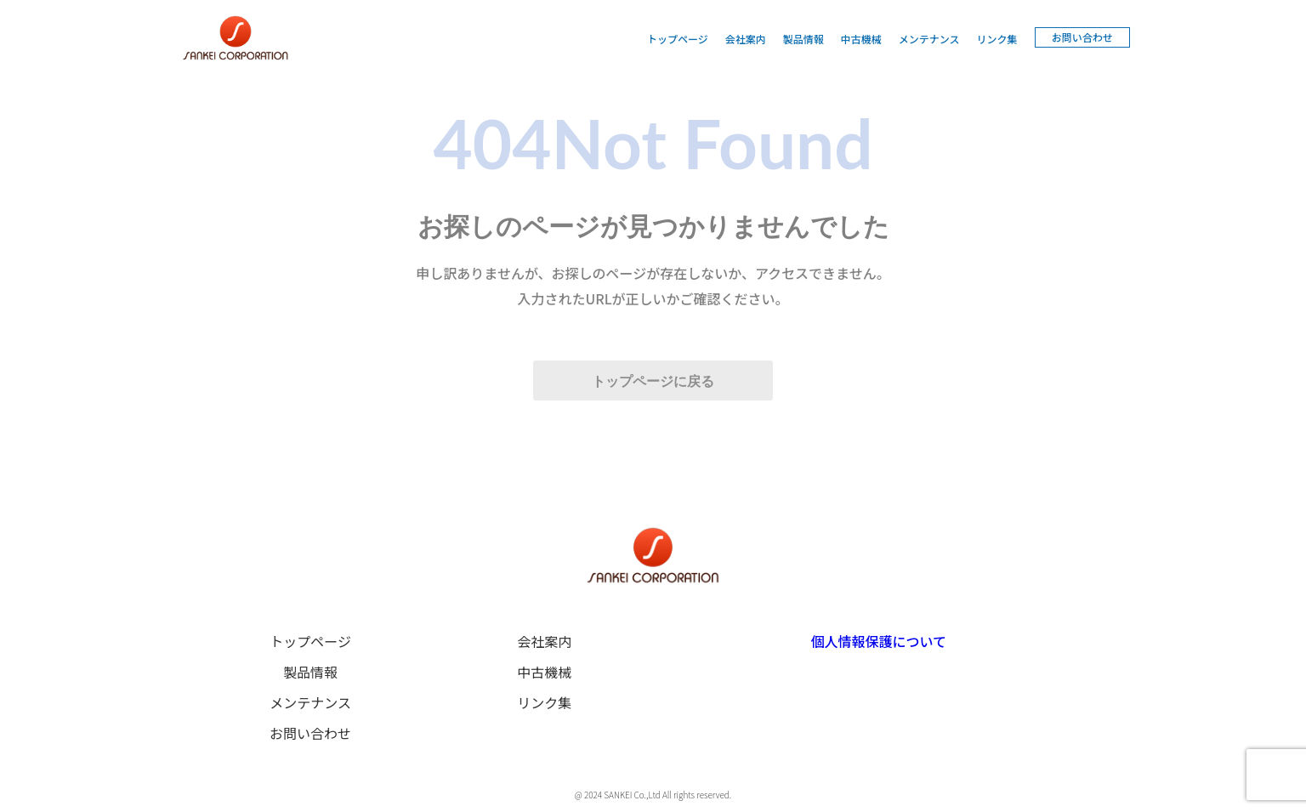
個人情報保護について (879, 641)
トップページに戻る (653, 381)
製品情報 (803, 38)
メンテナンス (929, 38)
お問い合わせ (1082, 37)
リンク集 (997, 38)
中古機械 (861, 38)
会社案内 (745, 38)
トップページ (677, 38)
